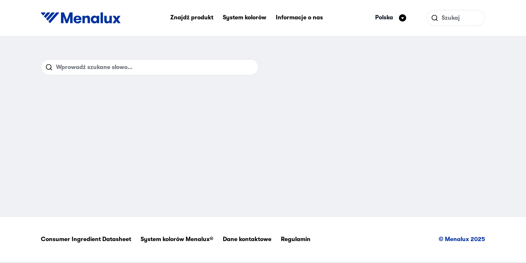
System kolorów (244, 17)
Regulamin (295, 239)
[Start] (80, 17)
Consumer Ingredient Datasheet (86, 239)
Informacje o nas (299, 17)
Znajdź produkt (191, 17)
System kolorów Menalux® (177, 239)
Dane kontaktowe (247, 239)
